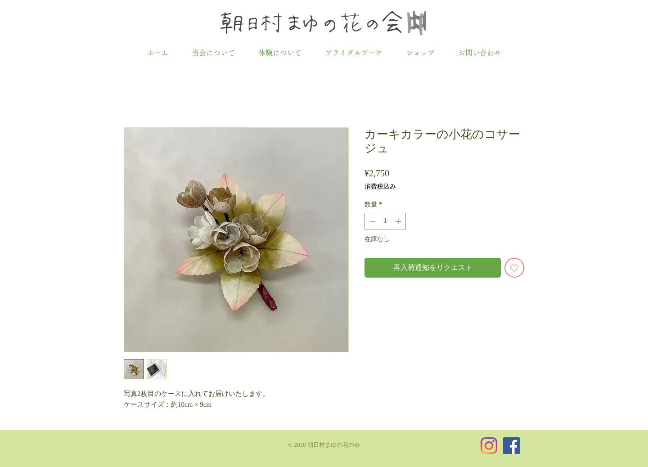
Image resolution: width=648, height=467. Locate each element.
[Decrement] (371, 221)
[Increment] (399, 221)
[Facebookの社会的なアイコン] (511, 445)
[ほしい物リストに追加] (514, 268)
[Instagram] (489, 445)
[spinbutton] (385, 221)
